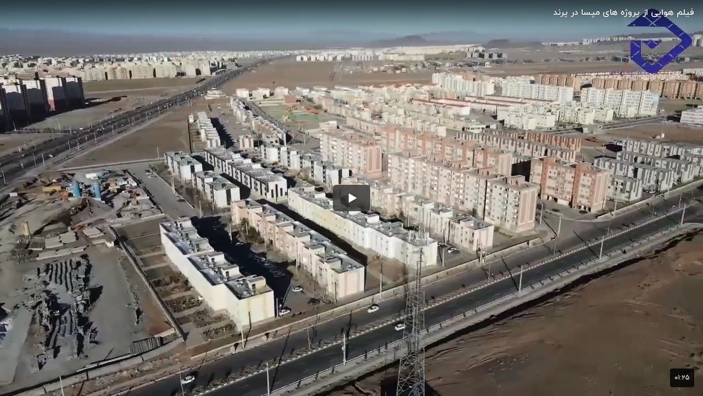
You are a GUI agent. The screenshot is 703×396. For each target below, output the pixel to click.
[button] (351, 198)
